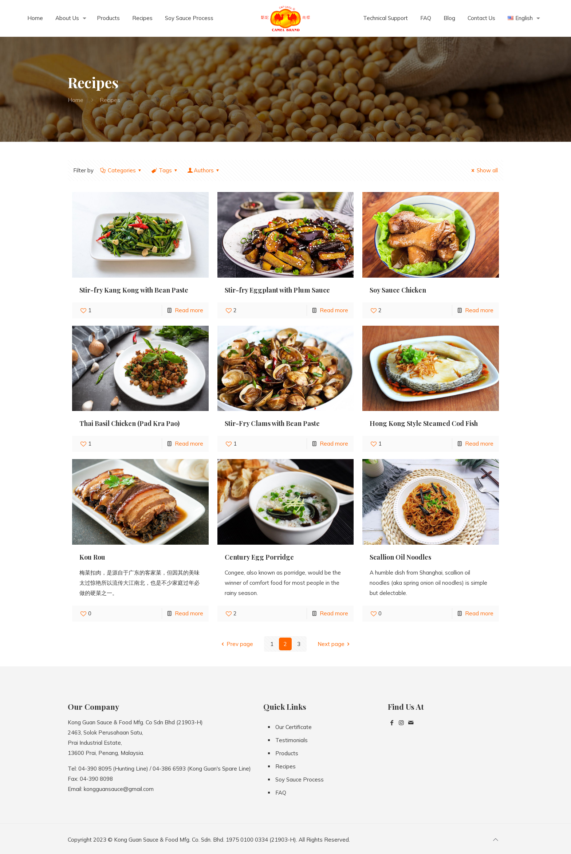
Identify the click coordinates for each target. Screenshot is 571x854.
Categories (121, 170)
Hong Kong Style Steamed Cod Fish (424, 423)
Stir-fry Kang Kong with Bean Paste (133, 290)
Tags (165, 170)
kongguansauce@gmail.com (119, 789)
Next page (335, 643)
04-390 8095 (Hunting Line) (113, 768)
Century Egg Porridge (259, 557)
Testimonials (291, 740)
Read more (189, 310)
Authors (203, 170)
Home (75, 100)
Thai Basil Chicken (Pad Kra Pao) (129, 423)
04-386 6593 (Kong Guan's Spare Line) (202, 768)
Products (286, 753)
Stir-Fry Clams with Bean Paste (272, 423)
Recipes (285, 766)
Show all (483, 170)
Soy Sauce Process (299, 779)
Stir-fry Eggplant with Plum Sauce (277, 290)
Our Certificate (293, 727)
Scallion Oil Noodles (400, 557)
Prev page (236, 643)
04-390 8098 (96, 778)
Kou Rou (92, 557)
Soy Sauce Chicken (398, 290)
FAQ (280, 792)
